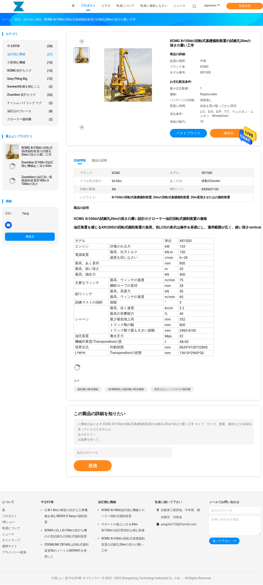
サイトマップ (11, 540)
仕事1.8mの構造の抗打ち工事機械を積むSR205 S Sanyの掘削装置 (66, 516)
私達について (11, 528)
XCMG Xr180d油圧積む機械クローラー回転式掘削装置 (123, 513)
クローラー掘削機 (30, 119)
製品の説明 (99, 160)
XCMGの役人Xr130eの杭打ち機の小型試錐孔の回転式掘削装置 (65, 533)
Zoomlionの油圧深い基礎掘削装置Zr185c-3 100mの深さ (36, 180)
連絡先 (29, 236)
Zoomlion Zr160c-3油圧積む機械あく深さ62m (37, 164)
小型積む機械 (30, 62)
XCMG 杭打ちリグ (30, 71)
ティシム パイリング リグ (30, 103)
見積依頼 (245, 6)
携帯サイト (9, 546)
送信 (92, 466)
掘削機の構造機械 (87, 389)
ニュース (8, 534)
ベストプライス (188, 133)
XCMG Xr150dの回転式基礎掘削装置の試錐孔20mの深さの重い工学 (37, 151)
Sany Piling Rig (30, 79)
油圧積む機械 (30, 54)
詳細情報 (80, 160)
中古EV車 (30, 46)
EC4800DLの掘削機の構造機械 (126, 389)
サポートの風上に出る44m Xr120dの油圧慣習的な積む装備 (122, 527)
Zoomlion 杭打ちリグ (30, 95)
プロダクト (9, 516)
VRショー (8, 522)
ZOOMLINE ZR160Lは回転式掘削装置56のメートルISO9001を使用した (66, 551)
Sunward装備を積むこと (30, 86)
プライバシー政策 (14, 552)
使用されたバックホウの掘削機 (172, 389)
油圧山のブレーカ (30, 111)
